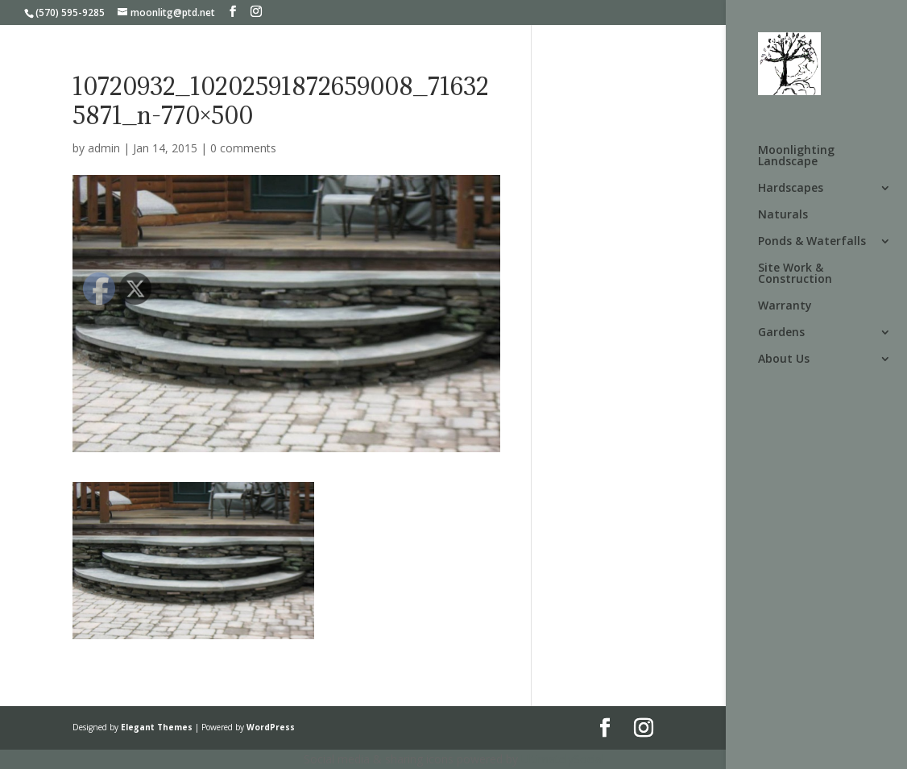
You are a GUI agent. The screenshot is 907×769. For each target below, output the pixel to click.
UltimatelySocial (562, 759)
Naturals (783, 215)
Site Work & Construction (795, 274)
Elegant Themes (157, 727)
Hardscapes (790, 188)
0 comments (243, 148)
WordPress (270, 727)
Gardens (781, 332)
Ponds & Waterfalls (812, 241)
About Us (784, 359)
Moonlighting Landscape (796, 156)
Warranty (785, 306)
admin (104, 148)
